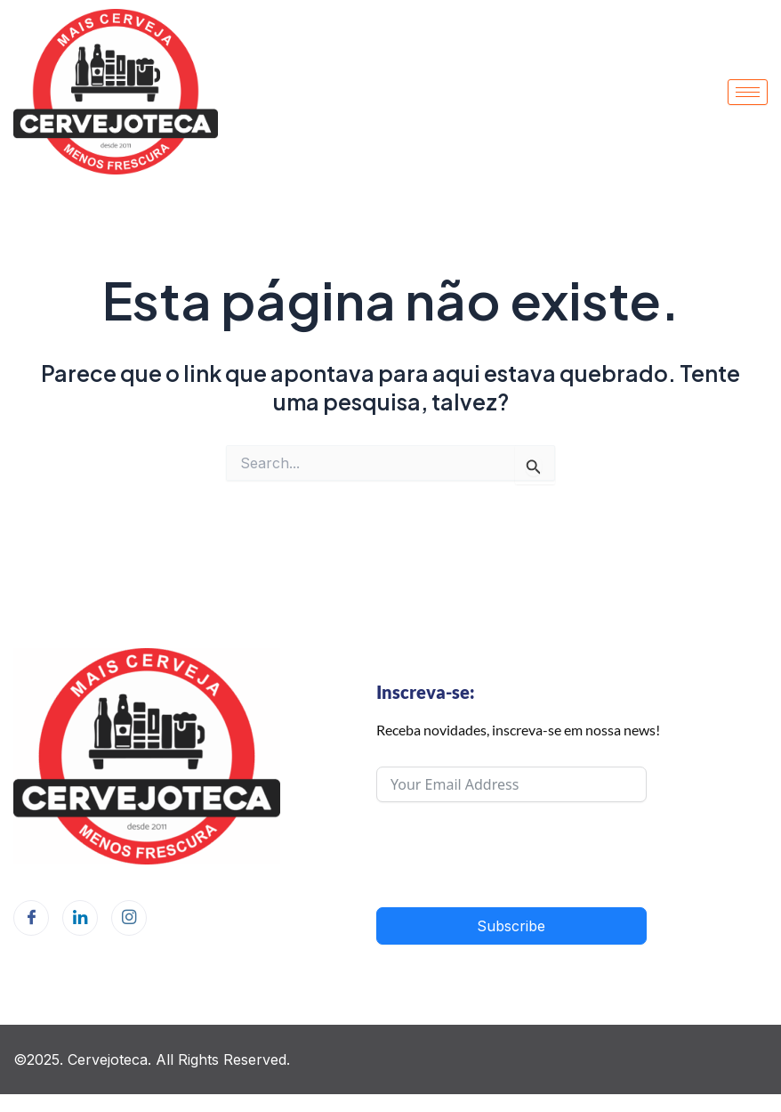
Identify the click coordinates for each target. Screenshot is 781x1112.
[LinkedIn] (80, 918)
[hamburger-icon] (748, 92)
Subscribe (511, 926)
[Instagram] (129, 918)
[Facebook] (31, 918)
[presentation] (511, 854)
